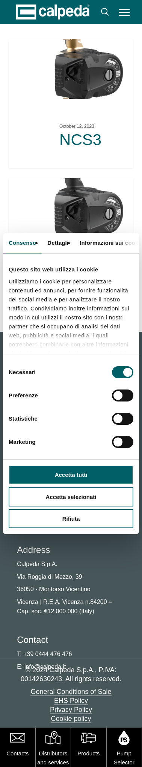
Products (88, 753)
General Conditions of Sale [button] (70, 691)
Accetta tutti (71, 475)
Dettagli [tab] (57, 243)
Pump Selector (124, 758)
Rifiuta (71, 518)
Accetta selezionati (70, 497)
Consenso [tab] (22, 243)
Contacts (17, 753)
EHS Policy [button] (71, 700)
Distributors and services (53, 758)
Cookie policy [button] (71, 718)
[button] (124, 12)
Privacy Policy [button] (71, 709)
